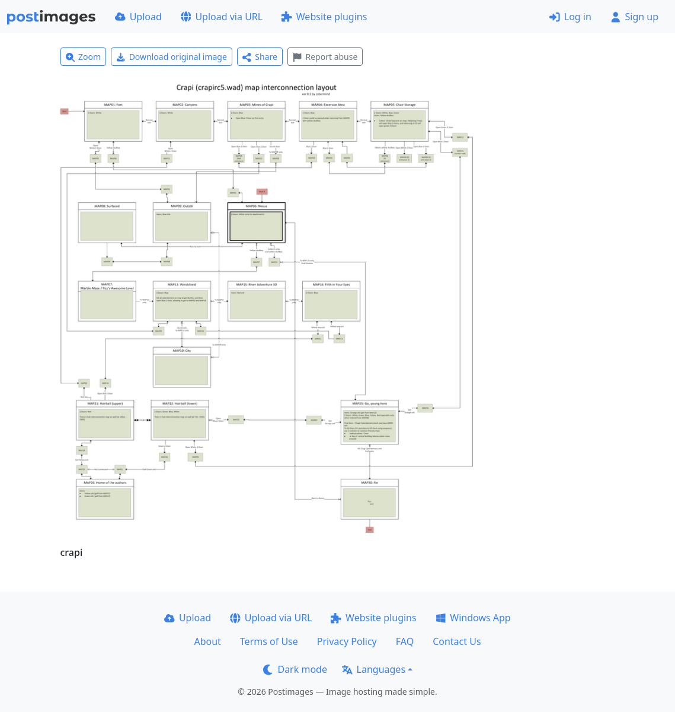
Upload (138, 16)
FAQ (405, 641)
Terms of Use (269, 641)
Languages (373, 669)
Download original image (171, 56)
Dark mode (295, 669)
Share (259, 56)
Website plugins (324, 16)
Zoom (83, 56)
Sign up (634, 16)
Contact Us (457, 641)
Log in (570, 16)
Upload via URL (222, 16)
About (207, 641)
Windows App (473, 617)
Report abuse (325, 56)
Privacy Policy (347, 641)
